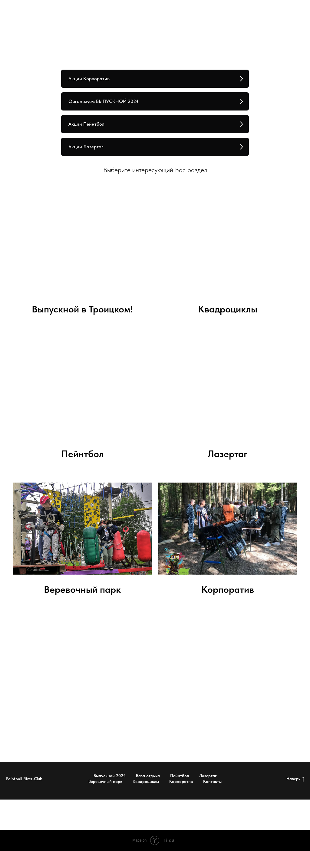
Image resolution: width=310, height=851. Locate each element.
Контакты (212, 781)
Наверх (295, 779)
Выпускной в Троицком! (82, 309)
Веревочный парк (82, 589)
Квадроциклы (227, 309)
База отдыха (148, 775)
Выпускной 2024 (110, 775)
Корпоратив (227, 589)
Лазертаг (228, 454)
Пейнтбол (179, 775)
